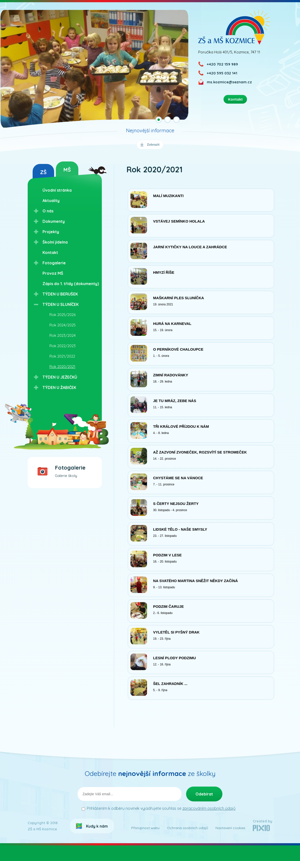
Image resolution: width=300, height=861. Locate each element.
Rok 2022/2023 (62, 345)
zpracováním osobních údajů (209, 823)
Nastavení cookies (230, 843)
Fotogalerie (54, 262)
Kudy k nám (97, 841)
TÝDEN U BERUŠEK (60, 294)
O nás (48, 210)
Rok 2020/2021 (62, 366)
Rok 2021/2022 (62, 356)
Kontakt (50, 252)
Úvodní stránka (57, 190)
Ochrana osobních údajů (187, 843)
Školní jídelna (55, 242)
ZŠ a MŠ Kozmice (234, 27)
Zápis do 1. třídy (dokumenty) (71, 283)
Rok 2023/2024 (62, 335)
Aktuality (51, 200)
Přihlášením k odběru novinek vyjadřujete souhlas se (161, 823)
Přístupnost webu (145, 843)
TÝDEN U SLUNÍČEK (61, 304)
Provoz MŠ (53, 273)
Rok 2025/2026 (62, 314)
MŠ (67, 169)
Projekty (51, 231)
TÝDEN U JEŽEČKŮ (60, 377)
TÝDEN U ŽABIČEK (59, 387)
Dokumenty (54, 221)
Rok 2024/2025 (62, 325)
